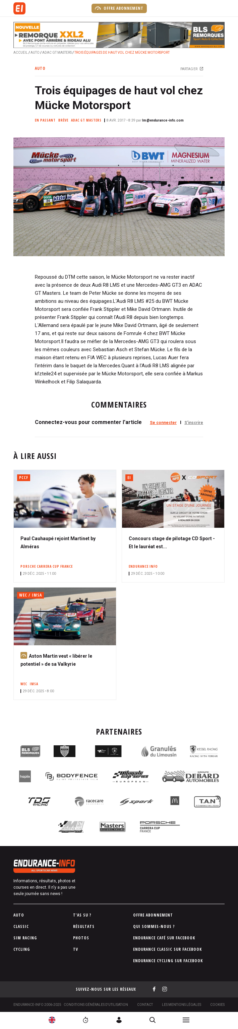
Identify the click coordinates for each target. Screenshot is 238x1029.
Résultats (84, 926)
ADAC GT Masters (57, 52)
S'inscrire (193, 422)
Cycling (21, 949)
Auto (35, 52)
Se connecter (163, 422)
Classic (21, 926)
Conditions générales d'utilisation (96, 1005)
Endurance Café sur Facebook (164, 938)
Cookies (217, 1005)
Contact (145, 1005)
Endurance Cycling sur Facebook (168, 961)
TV (75, 949)
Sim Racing (25, 938)
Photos (81, 938)
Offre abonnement (119, 8)
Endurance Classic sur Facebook (167, 949)
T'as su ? (82, 915)
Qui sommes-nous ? (154, 926)
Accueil (20, 52)
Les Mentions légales (181, 1005)
